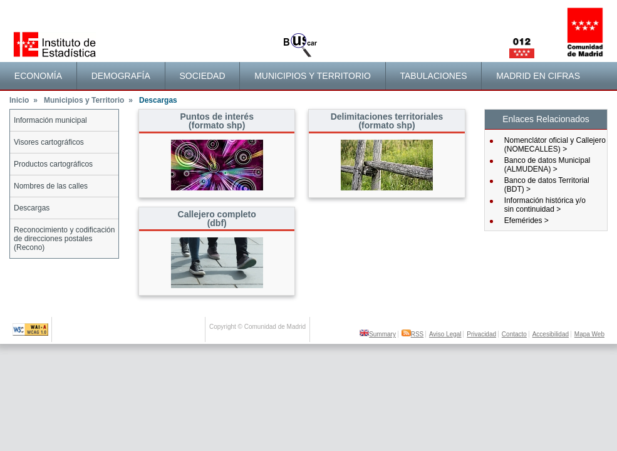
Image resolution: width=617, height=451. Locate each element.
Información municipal (50, 120)
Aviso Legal (445, 334)
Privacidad (481, 334)
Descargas (31, 208)
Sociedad (202, 76)
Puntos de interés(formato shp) (216, 120)
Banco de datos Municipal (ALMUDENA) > (547, 165)
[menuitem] (38, 76)
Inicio (23, 100)
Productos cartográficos (53, 164)
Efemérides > (526, 220)
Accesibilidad (550, 334)
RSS (413, 334)
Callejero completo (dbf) (217, 218)
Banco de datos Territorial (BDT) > (546, 185)
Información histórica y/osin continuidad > (545, 205)
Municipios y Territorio (312, 76)
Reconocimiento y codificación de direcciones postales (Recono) (64, 239)
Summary (378, 334)
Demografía (120, 76)
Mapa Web (589, 334)
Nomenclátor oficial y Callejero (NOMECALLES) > (555, 144)
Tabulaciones (433, 76)
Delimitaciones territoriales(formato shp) (387, 120)
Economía (38, 76)
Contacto (514, 334)
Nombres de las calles (51, 186)
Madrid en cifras (538, 76)
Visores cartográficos (49, 142)
